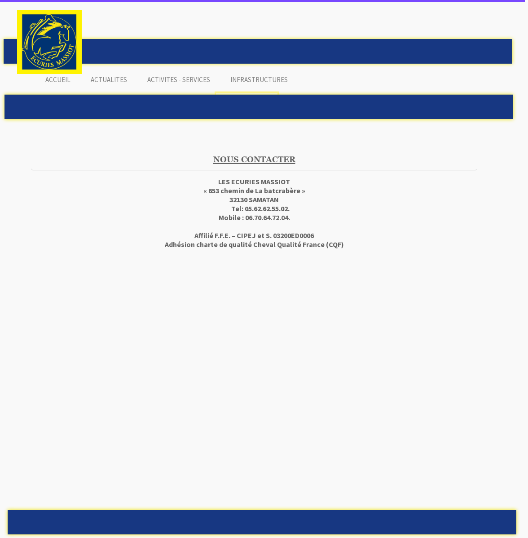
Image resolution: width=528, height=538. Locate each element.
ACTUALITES (109, 79)
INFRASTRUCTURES (259, 79)
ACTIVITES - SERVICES (178, 79)
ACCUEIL (57, 79)
